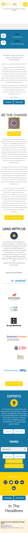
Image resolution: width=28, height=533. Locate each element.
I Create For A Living (18, 527)
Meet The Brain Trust (14, 217)
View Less (8, 456)
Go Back (8, 102)
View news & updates (14, 466)
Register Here (14, 134)
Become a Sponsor (14, 384)
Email (5, 482)
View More (19, 102)
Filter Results (6, 449)
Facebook (16, 482)
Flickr (22, 482)
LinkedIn (13, 488)
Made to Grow (8, 527)
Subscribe (7, 498)
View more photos (14, 461)
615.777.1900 (20, 498)
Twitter (11, 482)
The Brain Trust (7, 525)
